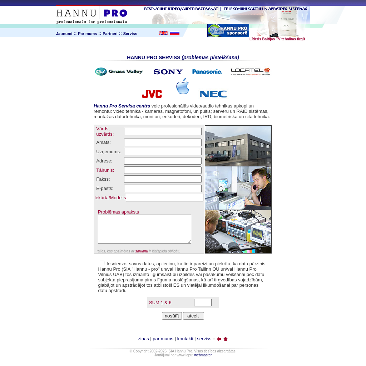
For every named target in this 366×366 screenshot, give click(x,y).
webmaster (203, 355)
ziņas (143, 338)
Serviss (130, 33)
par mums (163, 338)
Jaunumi (64, 33)
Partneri (110, 33)
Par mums (87, 33)
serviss (204, 338)
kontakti (185, 338)
